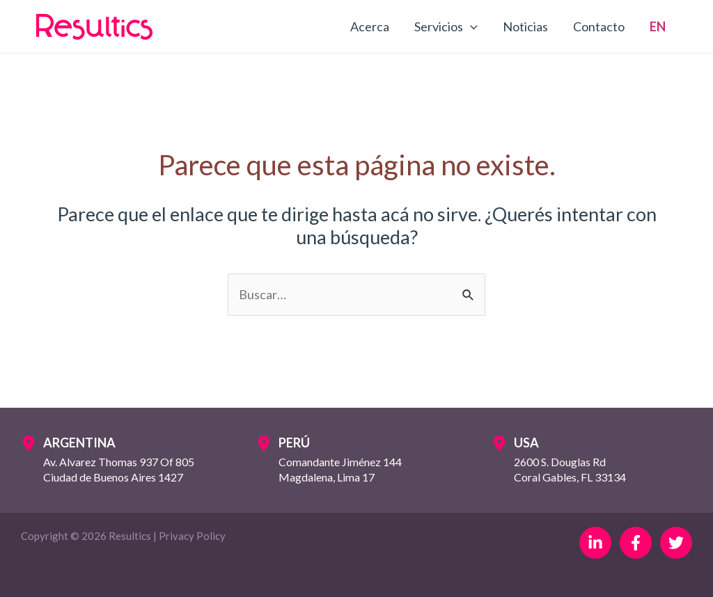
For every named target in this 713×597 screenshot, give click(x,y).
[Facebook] (636, 543)
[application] (470, 26)
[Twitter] (676, 543)
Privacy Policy (192, 536)
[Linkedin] (595, 543)
